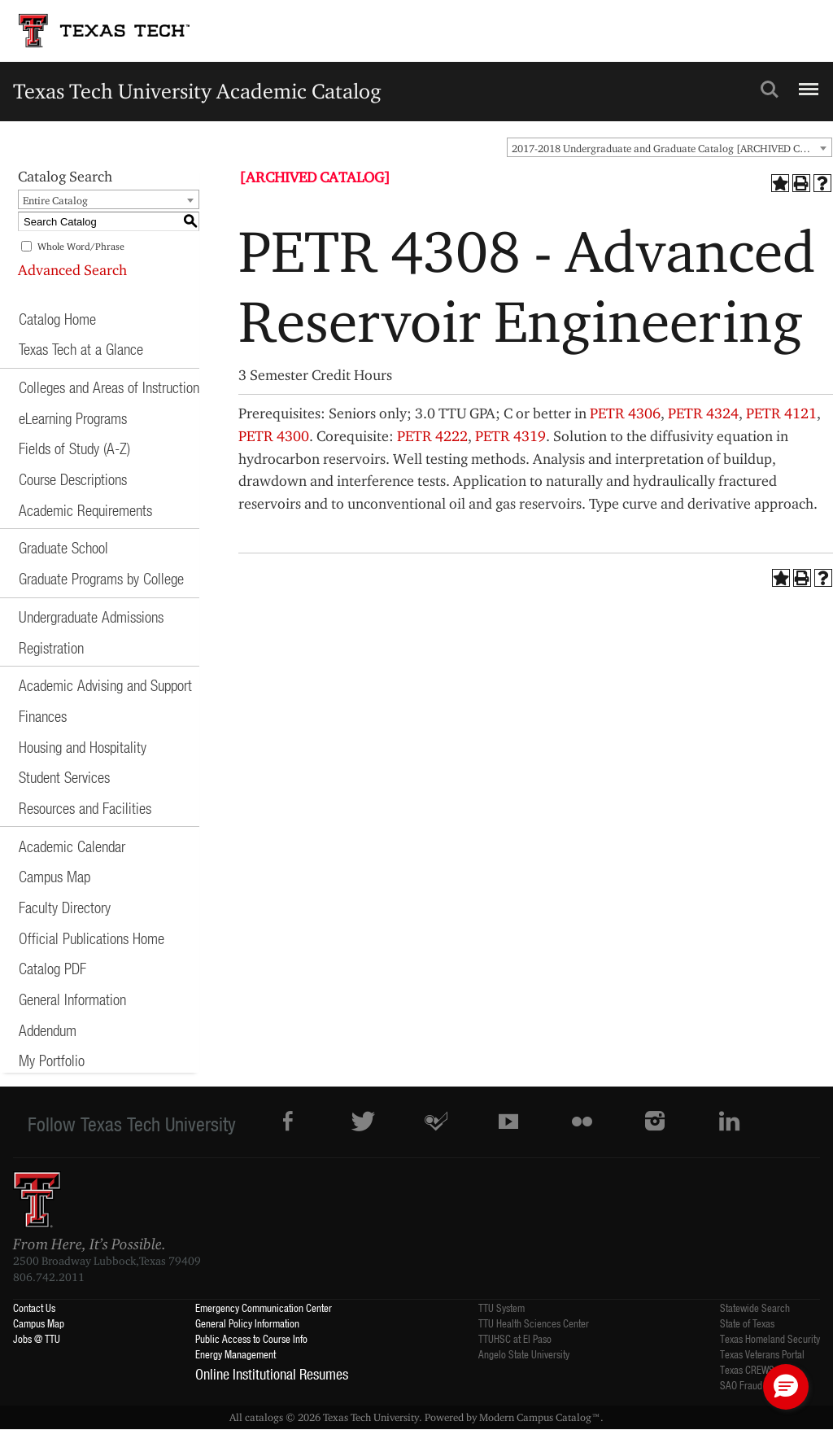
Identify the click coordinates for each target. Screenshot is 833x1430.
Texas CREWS (747, 1369)
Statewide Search (755, 1307)
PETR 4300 (273, 435)
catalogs (264, 1416)
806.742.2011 (49, 1277)
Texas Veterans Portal (762, 1354)
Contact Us (34, 1307)
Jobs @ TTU (36, 1338)
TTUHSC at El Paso (515, 1338)
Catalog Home (57, 318)
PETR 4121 (781, 413)
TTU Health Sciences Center (533, 1323)
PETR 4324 (703, 413)
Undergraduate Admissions (91, 616)
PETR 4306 (625, 413)
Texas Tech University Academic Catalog (197, 90)
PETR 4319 (510, 435)
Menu (806, 82)
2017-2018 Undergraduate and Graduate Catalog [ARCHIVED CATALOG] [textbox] (671, 148)
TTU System (501, 1307)
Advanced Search (72, 269)
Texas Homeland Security (770, 1338)
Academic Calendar (72, 846)
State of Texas (747, 1323)
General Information (72, 999)
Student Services (64, 776)
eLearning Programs (73, 418)
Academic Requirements (85, 510)
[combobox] (669, 147)
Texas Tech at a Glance (81, 348)
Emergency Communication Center (263, 1307)
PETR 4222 (432, 435)
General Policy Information (247, 1323)
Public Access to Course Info (251, 1338)
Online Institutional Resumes (271, 1374)
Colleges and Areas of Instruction (109, 387)
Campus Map (54, 876)
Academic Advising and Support (105, 685)
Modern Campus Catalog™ (539, 1416)
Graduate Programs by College (101, 578)
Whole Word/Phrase (80, 246)
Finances (43, 715)
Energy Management (235, 1354)
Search (769, 89)
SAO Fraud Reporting (761, 1385)
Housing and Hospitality (82, 746)
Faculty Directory (65, 907)
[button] (786, 1387)
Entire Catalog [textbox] (55, 200)
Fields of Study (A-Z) (74, 448)
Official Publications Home (91, 938)
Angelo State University (523, 1354)
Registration (51, 647)
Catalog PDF (52, 968)
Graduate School (63, 547)
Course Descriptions (73, 479)
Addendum (47, 1030)
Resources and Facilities (85, 807)
